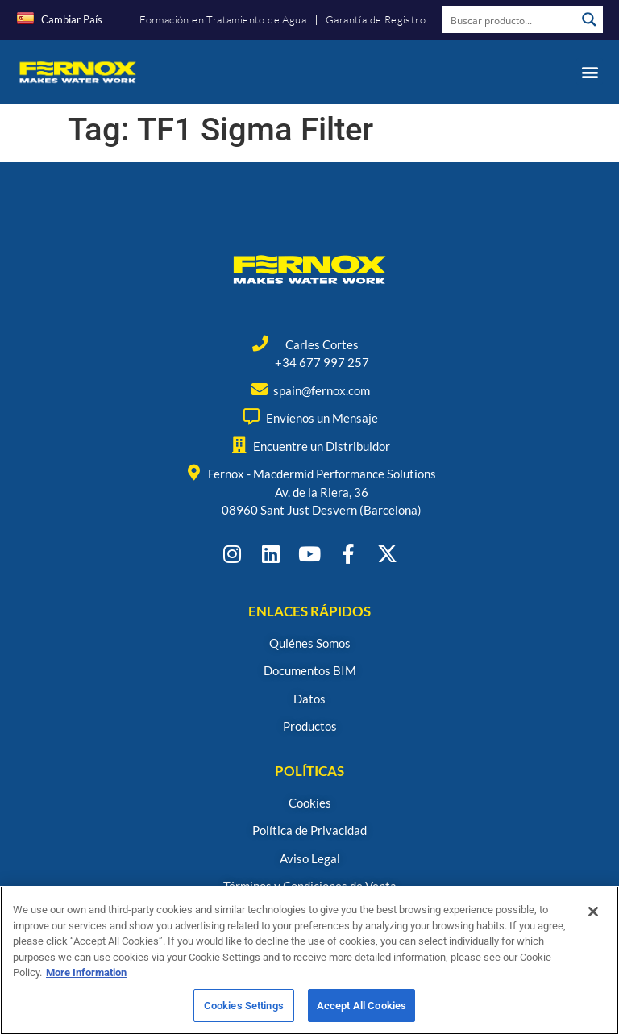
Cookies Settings (244, 1011)
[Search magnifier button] (589, 19)
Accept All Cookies (361, 1011)
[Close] (593, 917)
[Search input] (509, 19)
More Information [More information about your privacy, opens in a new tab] (86, 978)
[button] (589, 71)
